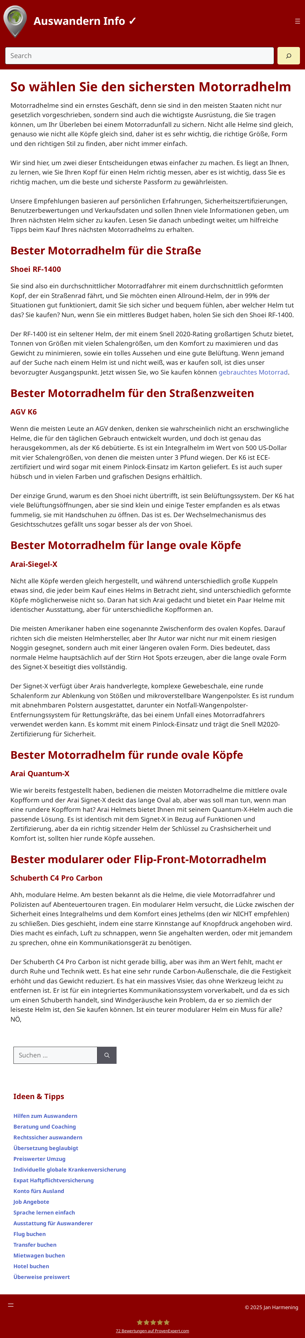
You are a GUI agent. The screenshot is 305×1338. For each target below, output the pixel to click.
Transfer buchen (34, 1244)
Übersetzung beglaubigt (45, 1148)
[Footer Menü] (11, 1305)
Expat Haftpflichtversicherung (53, 1180)
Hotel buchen (31, 1266)
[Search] (288, 55)
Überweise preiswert (41, 1277)
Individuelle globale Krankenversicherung (69, 1169)
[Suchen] (107, 1055)
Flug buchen (29, 1234)
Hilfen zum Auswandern (45, 1116)
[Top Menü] (298, 21)
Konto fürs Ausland (38, 1191)
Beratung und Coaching (44, 1126)
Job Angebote (31, 1201)
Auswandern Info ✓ (85, 20)
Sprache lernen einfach (44, 1212)
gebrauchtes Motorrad (253, 372)
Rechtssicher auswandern (47, 1137)
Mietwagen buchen (39, 1255)
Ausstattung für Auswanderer (53, 1223)
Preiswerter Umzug (39, 1158)
